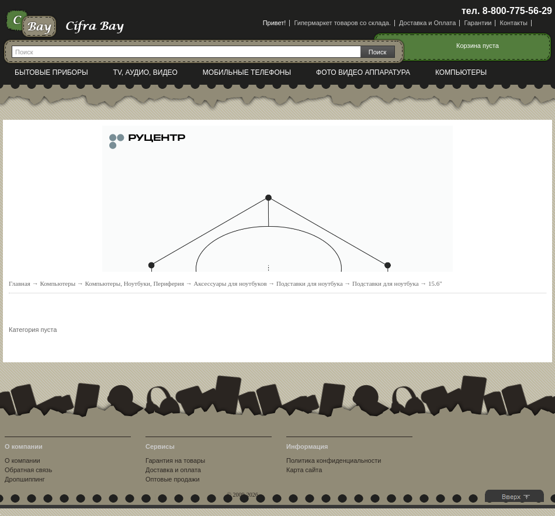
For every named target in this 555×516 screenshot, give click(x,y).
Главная (19, 283)
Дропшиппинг (25, 479)
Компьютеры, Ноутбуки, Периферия (135, 283)
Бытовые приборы (51, 72)
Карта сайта (304, 469)
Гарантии (477, 22)
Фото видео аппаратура (363, 72)
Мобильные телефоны (247, 72)
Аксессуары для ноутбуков (230, 283)
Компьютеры (461, 72)
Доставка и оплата (173, 469)
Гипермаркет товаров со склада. (342, 22)
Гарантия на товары (175, 460)
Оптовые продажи (172, 479)
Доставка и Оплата (427, 22)
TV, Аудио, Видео (145, 72)
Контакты (514, 22)
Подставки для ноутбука (309, 283)
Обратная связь (28, 469)
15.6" (435, 283)
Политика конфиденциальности (333, 460)
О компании (22, 460)
